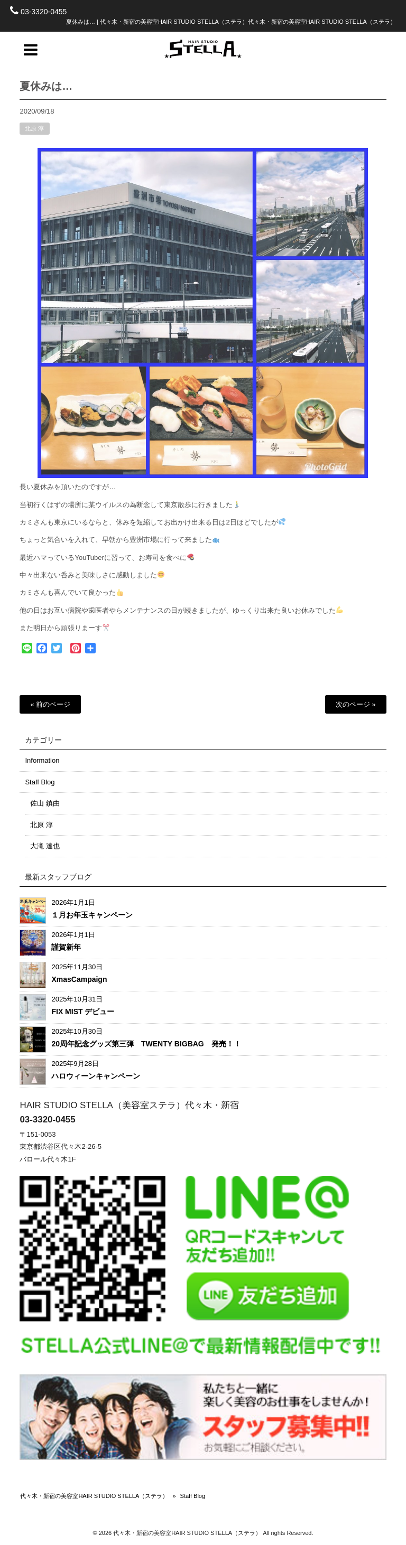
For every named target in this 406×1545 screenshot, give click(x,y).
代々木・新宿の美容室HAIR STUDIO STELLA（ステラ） (94, 1496)
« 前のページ (50, 704)
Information (42, 760)
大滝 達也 (45, 846)
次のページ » (356, 704)
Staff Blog (39, 782)
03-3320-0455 (44, 11)
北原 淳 (34, 135)
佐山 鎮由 (45, 803)
